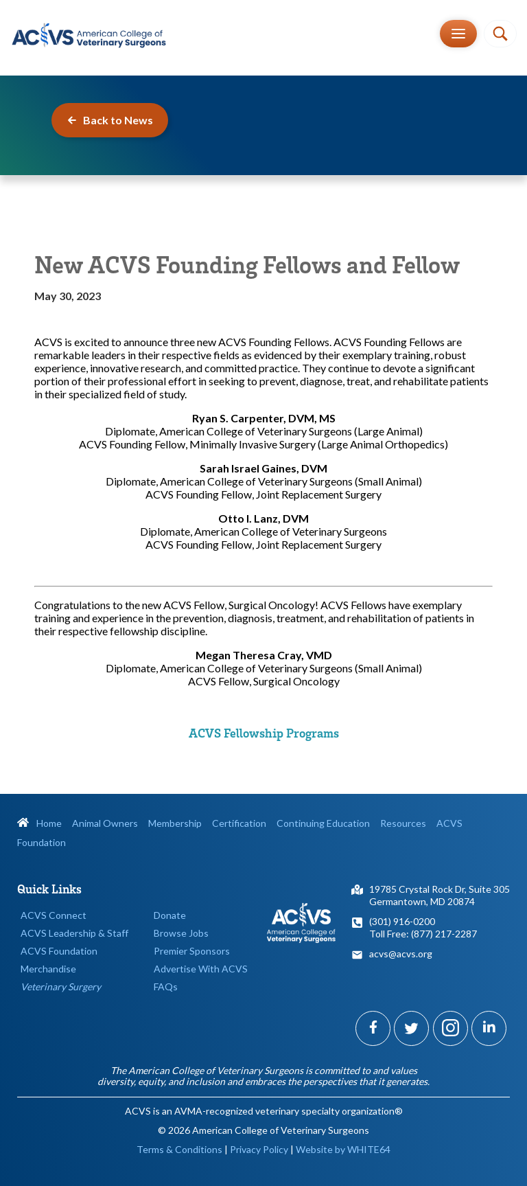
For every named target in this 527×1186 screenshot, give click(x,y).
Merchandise (48, 968)
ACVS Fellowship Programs (264, 732)
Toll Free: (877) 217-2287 (423, 933)
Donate (170, 915)
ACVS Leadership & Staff (74, 933)
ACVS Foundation (59, 951)
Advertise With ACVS (201, 968)
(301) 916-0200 (402, 921)
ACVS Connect (53, 915)
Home (39, 823)
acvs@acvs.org (400, 953)
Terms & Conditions (179, 1149)
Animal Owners (105, 823)
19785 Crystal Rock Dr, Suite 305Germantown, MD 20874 (439, 895)
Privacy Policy (259, 1149)
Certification (239, 823)
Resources (403, 823)
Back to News (110, 119)
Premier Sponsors (192, 951)
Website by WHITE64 (343, 1149)
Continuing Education (323, 823)
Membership (175, 823)
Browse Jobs (181, 933)
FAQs (166, 986)
